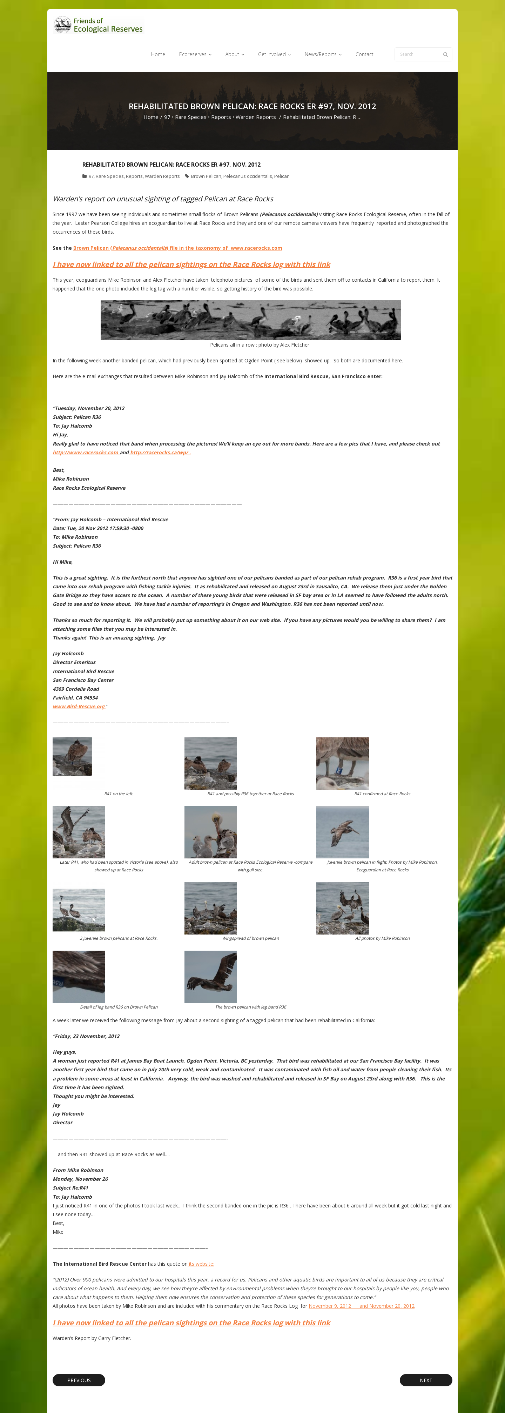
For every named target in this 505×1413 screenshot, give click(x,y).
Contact (355, 1397)
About (264, 1397)
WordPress (153, 1397)
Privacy (378, 1397)
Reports (221, 89)
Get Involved (291, 1397)
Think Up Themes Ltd (94, 1397)
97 (167, 89)
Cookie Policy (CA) (411, 1397)
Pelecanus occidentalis (247, 149)
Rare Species (191, 89)
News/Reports (326, 1397)
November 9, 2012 (334, 1278)
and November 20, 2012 (387, 1278)
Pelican (282, 149)
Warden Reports (256, 89)
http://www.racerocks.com (86, 425)
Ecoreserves (238, 1397)
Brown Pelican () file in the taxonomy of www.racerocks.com (177, 220)
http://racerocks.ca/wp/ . (160, 425)
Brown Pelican (206, 149)
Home (151, 89)
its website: (201, 1236)
